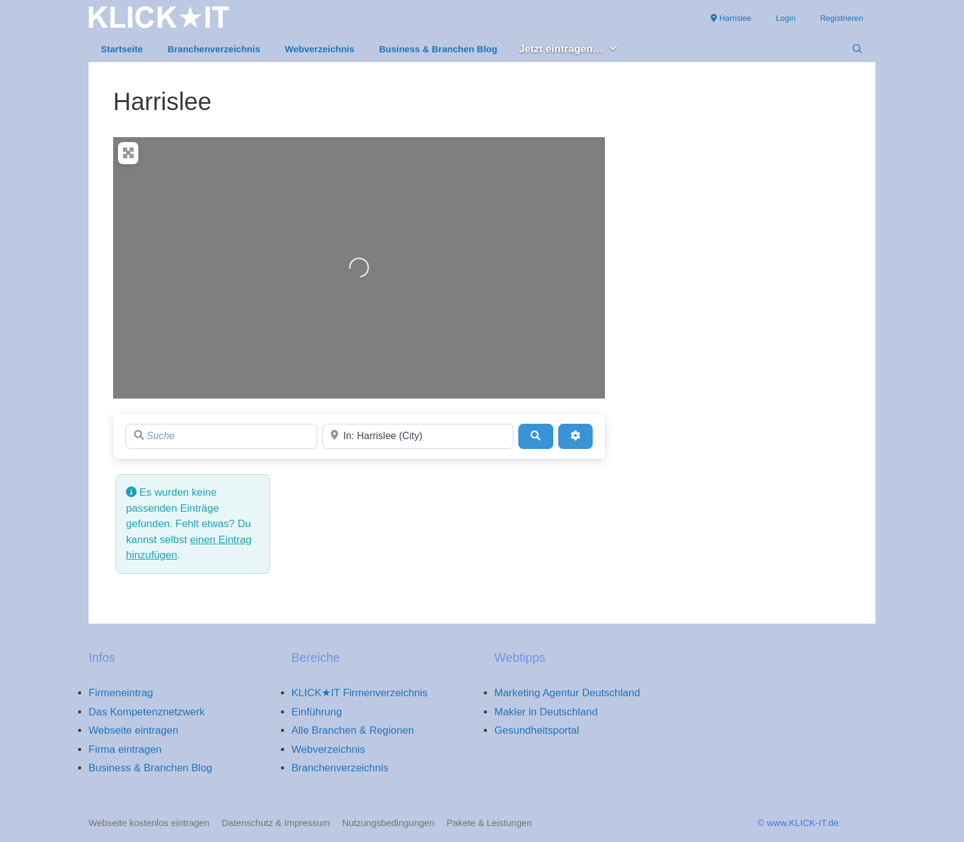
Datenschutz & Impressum (276, 822)
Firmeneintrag (121, 693)
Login (786, 18)
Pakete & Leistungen (489, 822)
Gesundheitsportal (536, 730)
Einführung (316, 712)
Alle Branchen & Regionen (352, 730)
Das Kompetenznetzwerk (147, 712)
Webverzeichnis (319, 49)
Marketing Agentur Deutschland (567, 693)
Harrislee (731, 18)
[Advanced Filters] (575, 436)
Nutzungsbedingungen (388, 822)
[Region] (418, 436)
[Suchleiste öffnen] (857, 49)
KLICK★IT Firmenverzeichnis (359, 693)
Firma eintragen (125, 749)
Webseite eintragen (133, 730)
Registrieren (841, 18)
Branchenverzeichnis (213, 49)
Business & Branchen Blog (438, 49)
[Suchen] (535, 436)
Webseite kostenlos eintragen (149, 822)
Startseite (122, 49)
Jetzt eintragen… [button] (574, 49)
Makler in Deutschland (546, 712)
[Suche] (221, 436)
